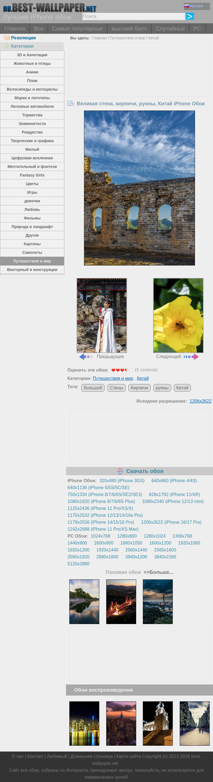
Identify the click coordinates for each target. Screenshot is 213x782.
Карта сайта (128, 756)
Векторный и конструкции (32, 269)
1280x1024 (155, 536)
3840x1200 (136, 556)
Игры (32, 192)
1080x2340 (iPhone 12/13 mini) (173, 501)
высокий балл (129, 28)
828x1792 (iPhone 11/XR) (174, 494)
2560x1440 (136, 550)
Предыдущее (102, 318)
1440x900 (77, 543)
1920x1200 (78, 550)
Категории (19, 46)
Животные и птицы (32, 63)
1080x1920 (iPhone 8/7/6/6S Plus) (101, 501)
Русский (193, 6)
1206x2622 (201, 401)
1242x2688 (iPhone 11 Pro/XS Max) (102, 529)
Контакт (35, 756)
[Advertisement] (139, 84)
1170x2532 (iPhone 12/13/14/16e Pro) (105, 515)
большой (93, 387)
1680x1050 (131, 543)
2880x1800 (107, 556)
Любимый (57, 756)
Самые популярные (77, 28)
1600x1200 (160, 543)
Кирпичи (139, 387)
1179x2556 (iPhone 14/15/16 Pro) (100, 522)
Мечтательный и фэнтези (32, 166)
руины (162, 387)
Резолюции (20, 37)
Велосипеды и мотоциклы (32, 89)
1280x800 (127, 536)
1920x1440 (107, 550)
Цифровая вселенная (32, 158)
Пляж (32, 80)
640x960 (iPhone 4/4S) (174, 480)
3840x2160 (165, 556)
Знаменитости (32, 123)
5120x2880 (78, 563)
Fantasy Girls (32, 175)
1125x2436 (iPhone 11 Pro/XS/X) (100, 508)
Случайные (170, 28)
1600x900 (103, 543)
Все (38, 28)
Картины (32, 244)
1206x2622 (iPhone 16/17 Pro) (171, 522)
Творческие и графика (32, 141)
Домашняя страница (91, 756)
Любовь (32, 209)
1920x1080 (189, 543)
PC (197, 28)
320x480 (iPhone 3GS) (121, 480)
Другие (32, 235)
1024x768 (100, 536)
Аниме (32, 72)
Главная (14, 28)
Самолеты (32, 252)
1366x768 (182, 536)
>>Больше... (157, 572)
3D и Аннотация (32, 55)
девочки (32, 201)
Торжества (32, 115)
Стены (116, 387)
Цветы (32, 184)
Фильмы (32, 218)
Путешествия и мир (32, 261)
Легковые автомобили (32, 106)
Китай (153, 38)
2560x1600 (165, 550)
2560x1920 (78, 556)
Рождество (32, 132)
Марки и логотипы (32, 98)
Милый (32, 149)
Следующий (178, 318)
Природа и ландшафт (32, 226)
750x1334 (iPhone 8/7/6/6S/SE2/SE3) (104, 494)
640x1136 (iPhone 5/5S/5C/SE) (98, 487)
